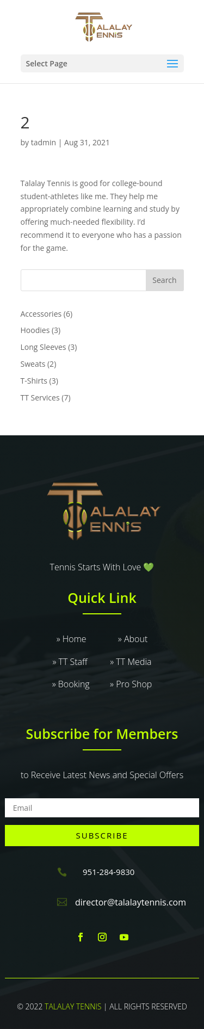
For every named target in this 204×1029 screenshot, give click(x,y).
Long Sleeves (43, 347)
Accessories (41, 314)
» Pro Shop (131, 684)
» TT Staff (81, 662)
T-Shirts (34, 380)
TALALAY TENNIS (73, 1006)
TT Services (40, 397)
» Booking (81, 684)
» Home (87, 639)
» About (132, 639)
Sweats (33, 364)
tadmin (43, 142)
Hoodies (35, 330)
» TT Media (130, 662)
